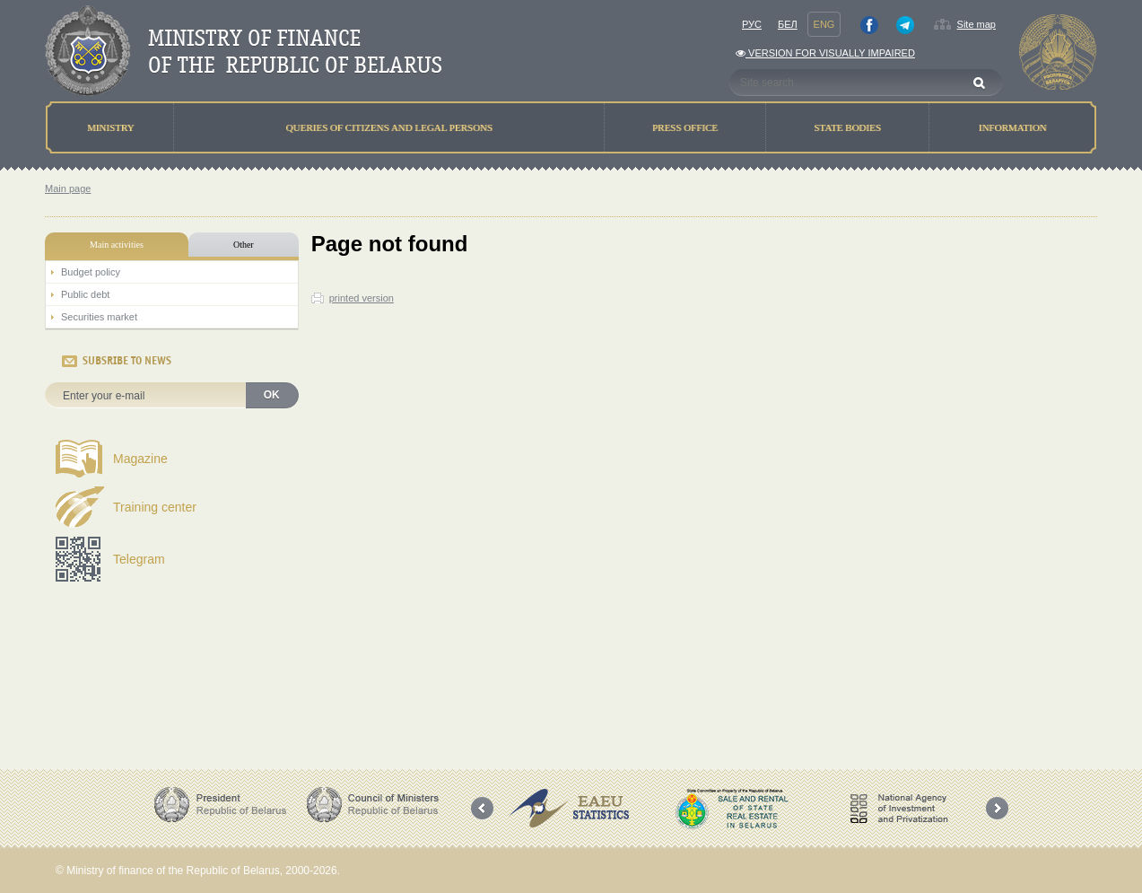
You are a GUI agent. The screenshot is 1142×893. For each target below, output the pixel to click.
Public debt (85, 294)
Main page (68, 188)
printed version (361, 298)
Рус (752, 24)
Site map (976, 24)
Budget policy (90, 272)
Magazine (140, 458)
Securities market (99, 316)
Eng (824, 24)
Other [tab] (243, 245)
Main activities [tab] (117, 245)
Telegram (139, 559)
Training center (154, 507)
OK (272, 395)
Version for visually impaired (825, 53)
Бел (788, 24)
